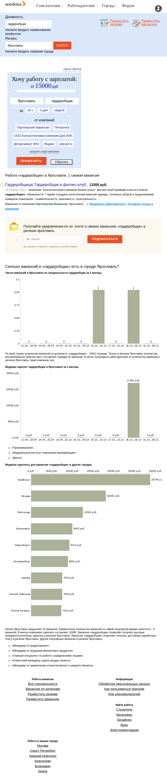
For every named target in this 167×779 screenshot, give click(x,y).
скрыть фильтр (72, 67)
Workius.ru (155, 771)
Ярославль (29, 44)
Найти (62, 44)
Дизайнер (124, 712)
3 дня (44, 109)
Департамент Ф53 (26, 141)
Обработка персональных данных (124, 681)
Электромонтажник (124, 720)
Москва (42, 734)
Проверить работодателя (107, 202)
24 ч (28, 109)
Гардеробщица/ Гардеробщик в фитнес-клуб (45, 183)
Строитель (124, 703)
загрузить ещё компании (44, 149)
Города (105, 5)
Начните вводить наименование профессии (28, 30)
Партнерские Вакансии (33, 125)
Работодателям (79, 5)
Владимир (43, 751)
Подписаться (105, 237)
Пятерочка (61, 125)
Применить (31, 159)
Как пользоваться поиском (124, 685)
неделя (62, 109)
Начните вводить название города (29, 50)
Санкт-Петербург (42, 738)
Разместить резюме (43, 689)
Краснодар (42, 747)
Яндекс (49, 141)
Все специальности (42, 681)
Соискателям (47, 5)
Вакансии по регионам (42, 685)
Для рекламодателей (124, 689)
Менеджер (124, 708)
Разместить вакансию (43, 693)
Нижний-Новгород (42, 743)
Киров (42, 755)
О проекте (120, 771)
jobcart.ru (66, 141)
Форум (124, 5)
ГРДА (72, 771)
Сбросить (61, 160)
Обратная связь (137, 771)
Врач (124, 716)
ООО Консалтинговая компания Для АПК (43, 133)
